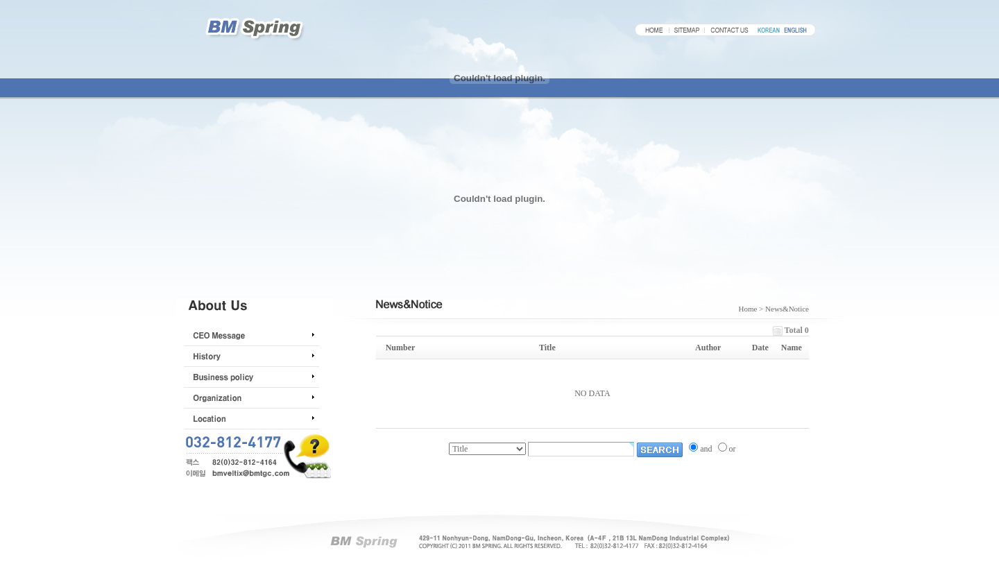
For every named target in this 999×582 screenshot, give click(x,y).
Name (791, 347)
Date (760, 347)
